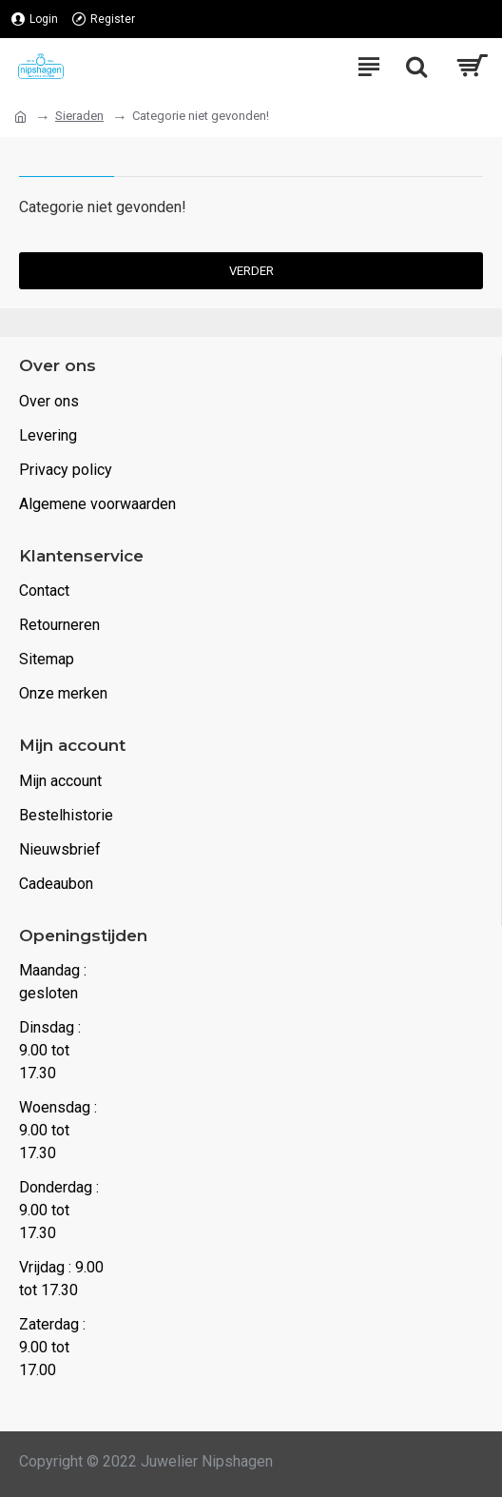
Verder (251, 271)
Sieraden (79, 115)
